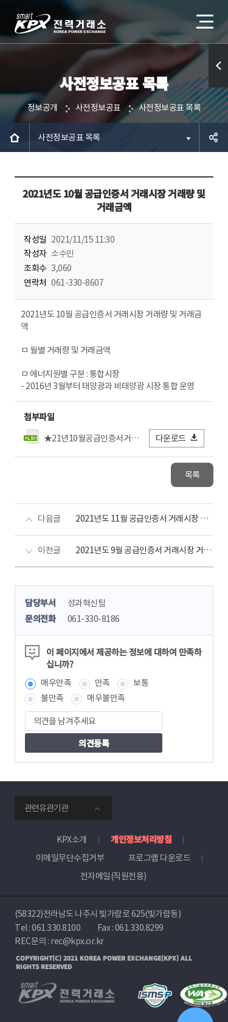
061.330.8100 (56, 927)
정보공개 (42, 107)
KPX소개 (72, 839)
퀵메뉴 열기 (218, 87)
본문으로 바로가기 (0, 0)
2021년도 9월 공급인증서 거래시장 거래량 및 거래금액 (144, 550)
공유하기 (213, 137)
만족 (102, 682)
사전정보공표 (98, 107)
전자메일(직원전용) (113, 876)
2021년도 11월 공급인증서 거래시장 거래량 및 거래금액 (144, 518)
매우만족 (56, 682)
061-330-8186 (93, 618)
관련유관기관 (46, 808)
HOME (14, 137)
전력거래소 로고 (60, 23)
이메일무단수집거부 (70, 857)
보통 (140, 682)
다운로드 (177, 438)
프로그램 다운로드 (159, 857)
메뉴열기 (203, 17)
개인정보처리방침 (141, 839)
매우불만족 (106, 697)
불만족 (52, 697)
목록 (192, 474)
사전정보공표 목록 (170, 107)
